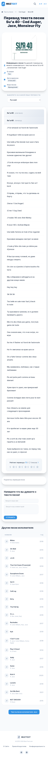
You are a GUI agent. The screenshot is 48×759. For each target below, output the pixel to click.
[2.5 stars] (22, 466)
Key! (20, 616)
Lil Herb (14, 651)
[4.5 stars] (34, 466)
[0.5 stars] (10, 466)
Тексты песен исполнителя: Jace (24, 712)
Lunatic (13, 683)
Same (12, 666)
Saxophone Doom (17, 574)
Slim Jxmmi (15, 616)
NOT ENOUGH (15, 700)
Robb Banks (15, 542)
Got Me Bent (15, 691)
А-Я (40, 4)
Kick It (12, 674)
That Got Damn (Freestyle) (20, 565)
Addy (12, 657)
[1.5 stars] (16, 466)
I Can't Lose (14, 639)
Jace (13, 551)
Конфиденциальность (37, 746)
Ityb (11, 632)
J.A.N (12, 558)
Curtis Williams (16, 576)
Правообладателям (19, 746)
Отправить (10, 517)
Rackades (14, 622)
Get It (12, 582)
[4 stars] (31, 466)
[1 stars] (13, 466)
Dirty (12, 599)
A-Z (45, 4)
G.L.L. (12, 614)
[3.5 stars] (28, 466)
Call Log (13, 591)
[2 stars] (19, 466)
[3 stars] (25, 466)
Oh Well (13, 549)
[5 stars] (37, 466)
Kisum (13, 702)
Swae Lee (15, 567)
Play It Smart (15, 649)
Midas (12, 540)
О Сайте (6, 746)
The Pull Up (14, 607)
